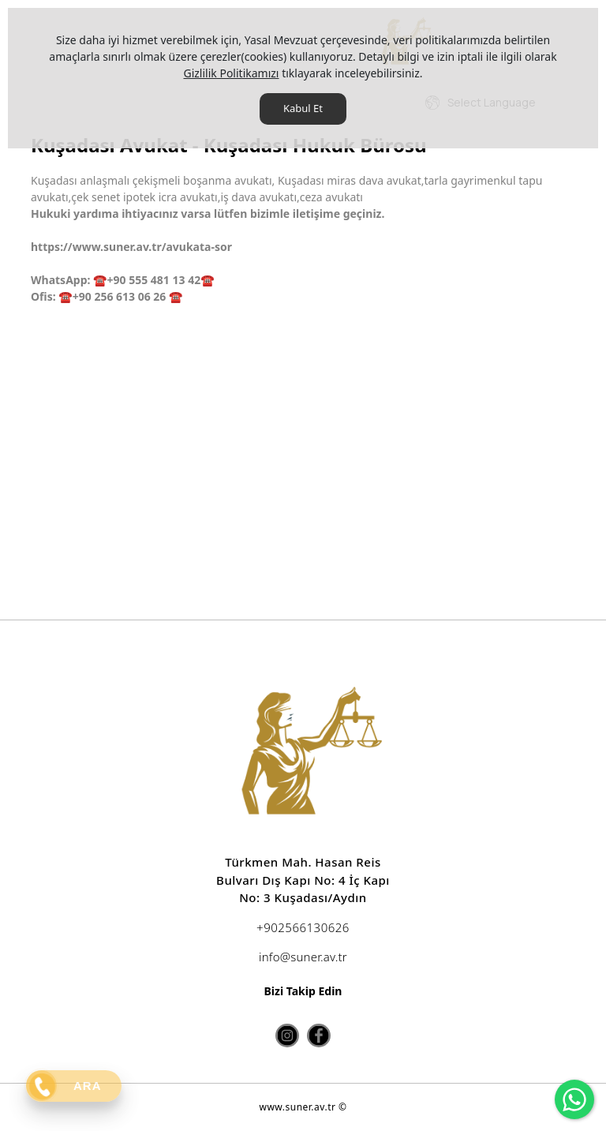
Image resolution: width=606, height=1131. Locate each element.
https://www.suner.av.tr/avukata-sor (131, 246)
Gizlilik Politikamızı (231, 73)
